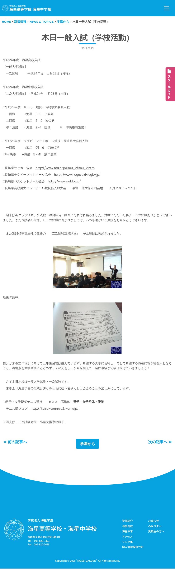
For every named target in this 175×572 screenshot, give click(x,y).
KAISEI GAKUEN (86, 563)
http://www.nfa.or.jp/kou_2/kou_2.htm (65, 169)
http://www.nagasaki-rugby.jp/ (77, 176)
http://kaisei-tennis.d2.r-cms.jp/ (55, 411)
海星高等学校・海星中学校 (62, 531)
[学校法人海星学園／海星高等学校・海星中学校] (26, 8)
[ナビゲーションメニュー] (166, 8)
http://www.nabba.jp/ (64, 183)
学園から (87, 446)
